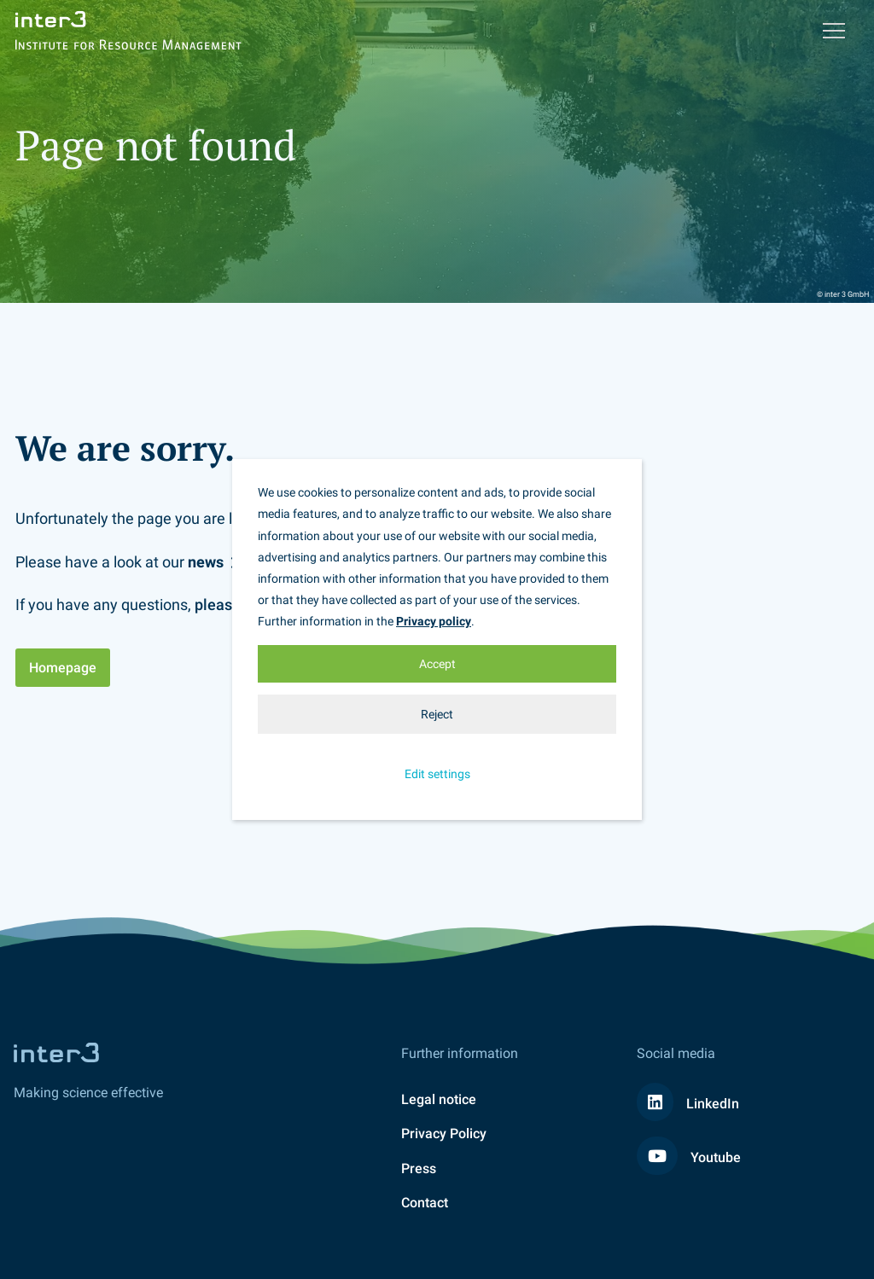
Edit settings (437, 774)
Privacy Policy (444, 1133)
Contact (424, 1203)
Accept (437, 664)
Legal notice (438, 1099)
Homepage (62, 668)
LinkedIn (688, 1104)
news (206, 562)
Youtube (689, 1157)
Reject (437, 714)
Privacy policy (433, 621)
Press (418, 1168)
